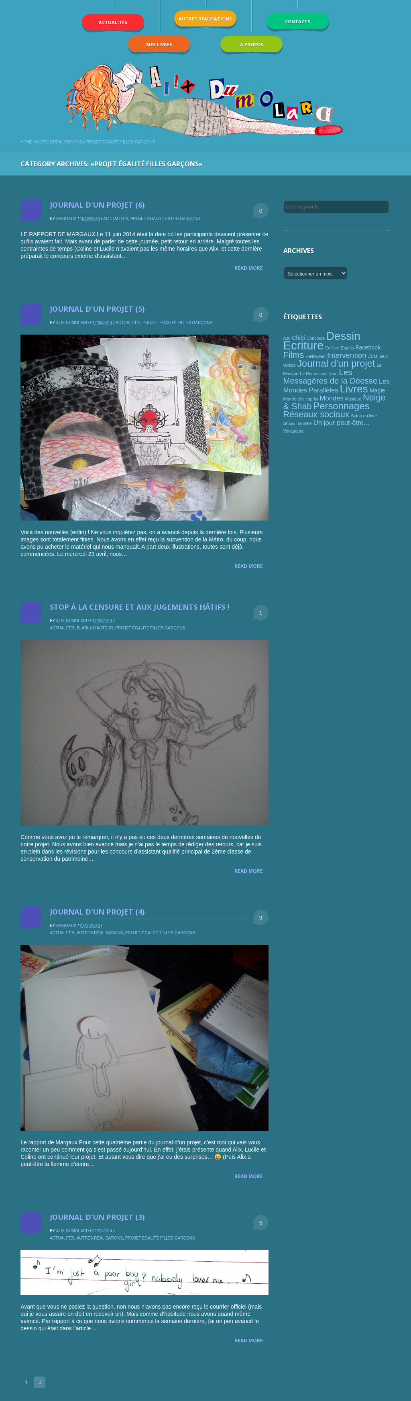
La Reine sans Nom (319, 373)
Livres (354, 389)
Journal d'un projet (336, 363)
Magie (377, 390)
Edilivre (332, 347)
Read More (248, 268)
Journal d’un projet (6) (97, 205)
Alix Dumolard (72, 323)
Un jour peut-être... (341, 423)
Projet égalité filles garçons (120, 142)
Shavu (289, 423)
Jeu (372, 356)
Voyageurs (293, 431)
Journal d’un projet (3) (97, 1217)
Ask (287, 338)
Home (26, 142)
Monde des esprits (300, 398)
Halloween (315, 356)
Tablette (304, 423)
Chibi (298, 338)
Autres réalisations (59, 142)
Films (293, 355)
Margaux (66, 218)
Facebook (368, 347)
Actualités (115, 218)
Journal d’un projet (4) (97, 912)
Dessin (343, 336)
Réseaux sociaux (316, 414)
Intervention (346, 355)
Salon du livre (364, 415)
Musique (353, 398)
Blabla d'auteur (95, 628)
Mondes (332, 398)
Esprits (347, 347)
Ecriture (303, 345)
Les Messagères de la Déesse (330, 376)
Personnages (341, 406)
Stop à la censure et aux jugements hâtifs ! (139, 607)
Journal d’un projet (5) (97, 309)
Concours (316, 338)
